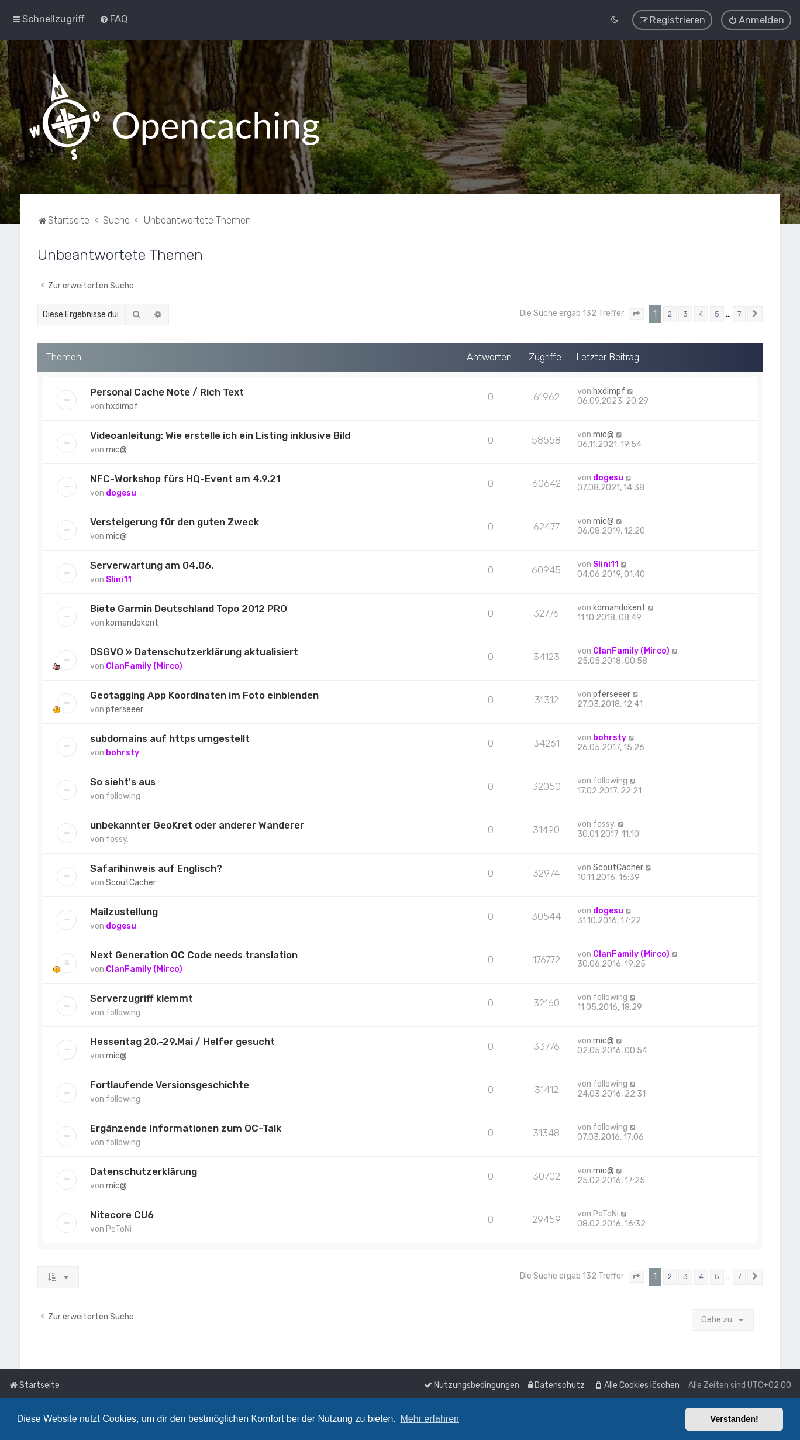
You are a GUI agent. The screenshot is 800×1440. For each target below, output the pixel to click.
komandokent (132, 622)
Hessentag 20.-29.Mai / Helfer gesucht (182, 1041)
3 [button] (685, 313)
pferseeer (124, 709)
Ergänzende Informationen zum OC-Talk (185, 1127)
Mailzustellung (124, 911)
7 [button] (739, 313)
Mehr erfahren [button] (429, 1419)
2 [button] (670, 313)
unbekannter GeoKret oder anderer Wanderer (197, 824)
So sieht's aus (123, 781)
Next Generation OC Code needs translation (194, 954)
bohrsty (122, 752)
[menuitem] (113, 19)
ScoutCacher (131, 882)
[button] (636, 313)
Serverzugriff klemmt (141, 997)
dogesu (121, 492)
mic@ (116, 449)
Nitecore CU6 (122, 1214)
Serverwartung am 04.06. (151, 564)
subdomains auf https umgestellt (170, 738)
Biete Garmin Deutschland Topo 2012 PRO (188, 608)
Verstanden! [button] (734, 1419)
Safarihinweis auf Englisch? (156, 868)
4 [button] (701, 313)
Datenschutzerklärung (143, 1171)
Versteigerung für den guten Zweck (174, 521)
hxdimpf (122, 406)
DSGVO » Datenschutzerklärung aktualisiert (194, 651)
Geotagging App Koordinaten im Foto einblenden (204, 694)
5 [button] (717, 313)
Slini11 (119, 579)
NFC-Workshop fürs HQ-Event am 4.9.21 (185, 478)
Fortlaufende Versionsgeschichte (169, 1084)
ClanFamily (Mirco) (144, 666)
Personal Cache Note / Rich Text (167, 391)
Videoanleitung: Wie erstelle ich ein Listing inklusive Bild (220, 435)
